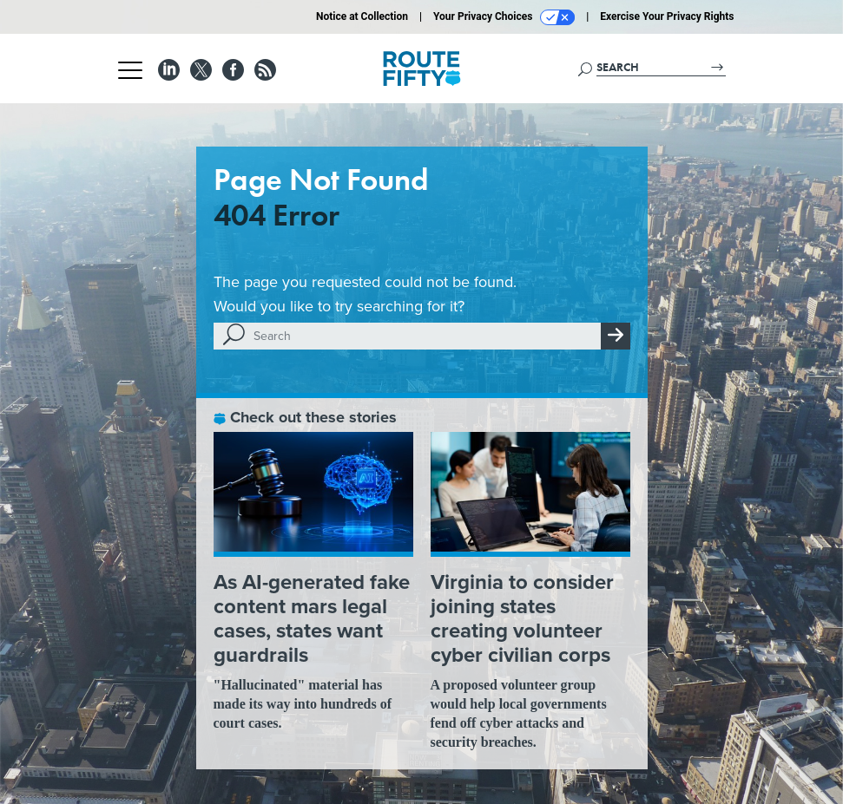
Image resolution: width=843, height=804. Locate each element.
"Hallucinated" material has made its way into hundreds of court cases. (303, 703)
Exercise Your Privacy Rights (667, 16)
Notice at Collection (362, 16)
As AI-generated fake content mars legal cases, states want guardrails (312, 618)
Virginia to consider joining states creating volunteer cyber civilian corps (522, 618)
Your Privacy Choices (504, 17)
